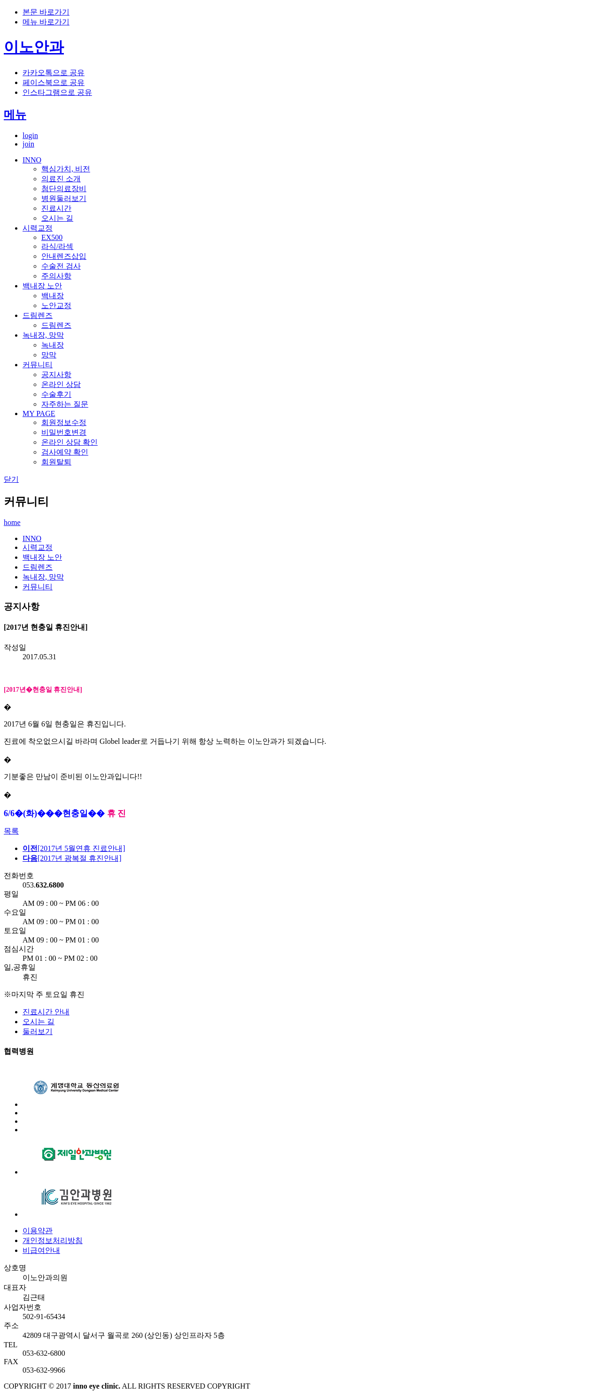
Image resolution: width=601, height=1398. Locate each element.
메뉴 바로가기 (46, 22)
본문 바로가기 (46, 12)
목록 (11, 831)
